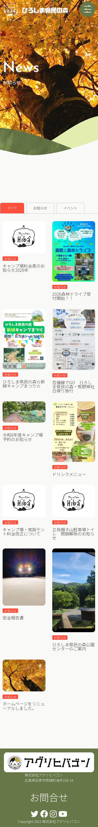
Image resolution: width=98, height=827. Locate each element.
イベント (70, 208)
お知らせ (40, 208)
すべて (12, 208)
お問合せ (49, 797)
